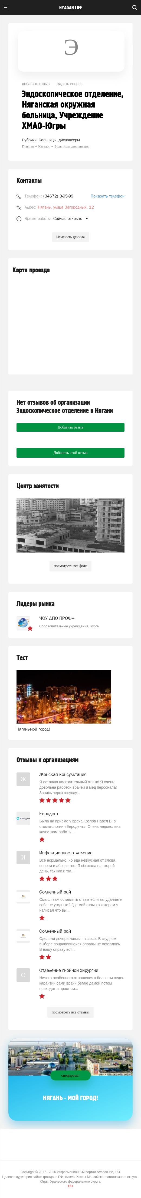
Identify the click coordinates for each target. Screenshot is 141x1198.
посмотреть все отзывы (70, 1012)
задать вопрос (70, 84)
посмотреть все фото (70, 566)
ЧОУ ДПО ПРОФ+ (56, 618)
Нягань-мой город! (33, 729)
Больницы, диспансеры (59, 140)
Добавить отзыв (70, 427)
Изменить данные (70, 237)
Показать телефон (107, 196)
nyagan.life (70, 8)
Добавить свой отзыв (70, 453)
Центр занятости (38, 486)
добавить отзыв (36, 84)
